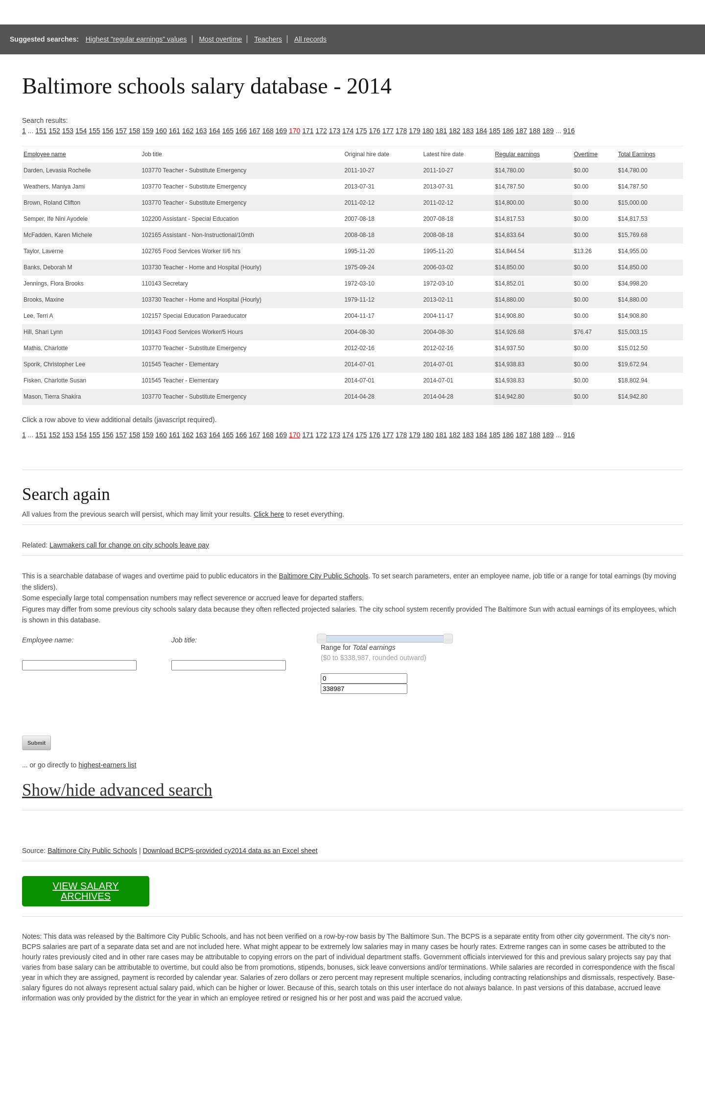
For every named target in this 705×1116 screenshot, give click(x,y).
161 (174, 131)
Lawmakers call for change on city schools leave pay (129, 545)
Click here (269, 514)
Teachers (268, 39)
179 (414, 131)
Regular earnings (517, 154)
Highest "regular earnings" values (136, 39)
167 (254, 131)
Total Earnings (636, 154)
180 (428, 131)
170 (294, 131)
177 (388, 131)
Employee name (45, 154)
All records (310, 39)
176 (374, 131)
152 (54, 131)
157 (121, 131)
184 (481, 131)
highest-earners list (107, 765)
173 (334, 131)
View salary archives (85, 891)
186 (508, 131)
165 (228, 131)
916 (569, 131)
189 (548, 131)
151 (41, 131)
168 (268, 131)
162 (187, 131)
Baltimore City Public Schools (324, 576)
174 (347, 131)
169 (281, 131)
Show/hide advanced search (117, 790)
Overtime (586, 154)
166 (241, 131)
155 (94, 131)
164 (214, 131)
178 (401, 131)
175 (361, 131)
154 (81, 131)
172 (321, 131)
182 (454, 131)
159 (147, 131)
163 (201, 131)
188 (534, 131)
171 (307, 131)
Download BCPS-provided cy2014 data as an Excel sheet (229, 851)
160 (161, 131)
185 (494, 131)
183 (467, 131)
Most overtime (220, 39)
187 (521, 131)
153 (67, 131)
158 (134, 131)
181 (441, 131)
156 (108, 131)
